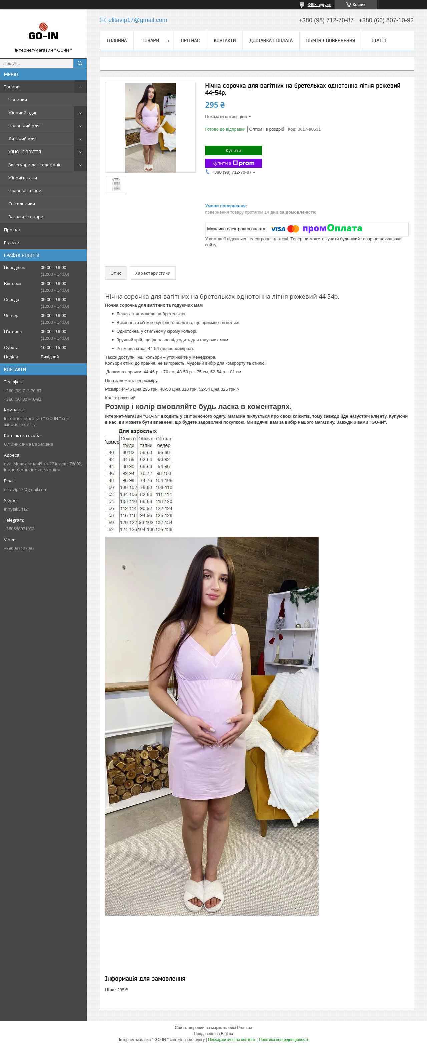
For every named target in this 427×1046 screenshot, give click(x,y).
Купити (233, 150)
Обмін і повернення (330, 40)
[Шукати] (80, 63)
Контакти (225, 40)
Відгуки (11, 243)
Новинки (17, 100)
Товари (12, 87)
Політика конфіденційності (283, 1039)
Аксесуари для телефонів (35, 165)
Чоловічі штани (24, 191)
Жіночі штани (22, 178)
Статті (379, 40)
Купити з (233, 163)
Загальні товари (25, 217)
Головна (117, 40)
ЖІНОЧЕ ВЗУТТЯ (24, 152)
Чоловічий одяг (24, 126)
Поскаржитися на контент (231, 1039)
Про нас (12, 230)
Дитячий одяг (22, 139)
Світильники (21, 204)
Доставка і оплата (271, 40)
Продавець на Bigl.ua (213, 1033)
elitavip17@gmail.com (25, 489)
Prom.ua (244, 1027)
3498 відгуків (319, 4)
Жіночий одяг (22, 113)
